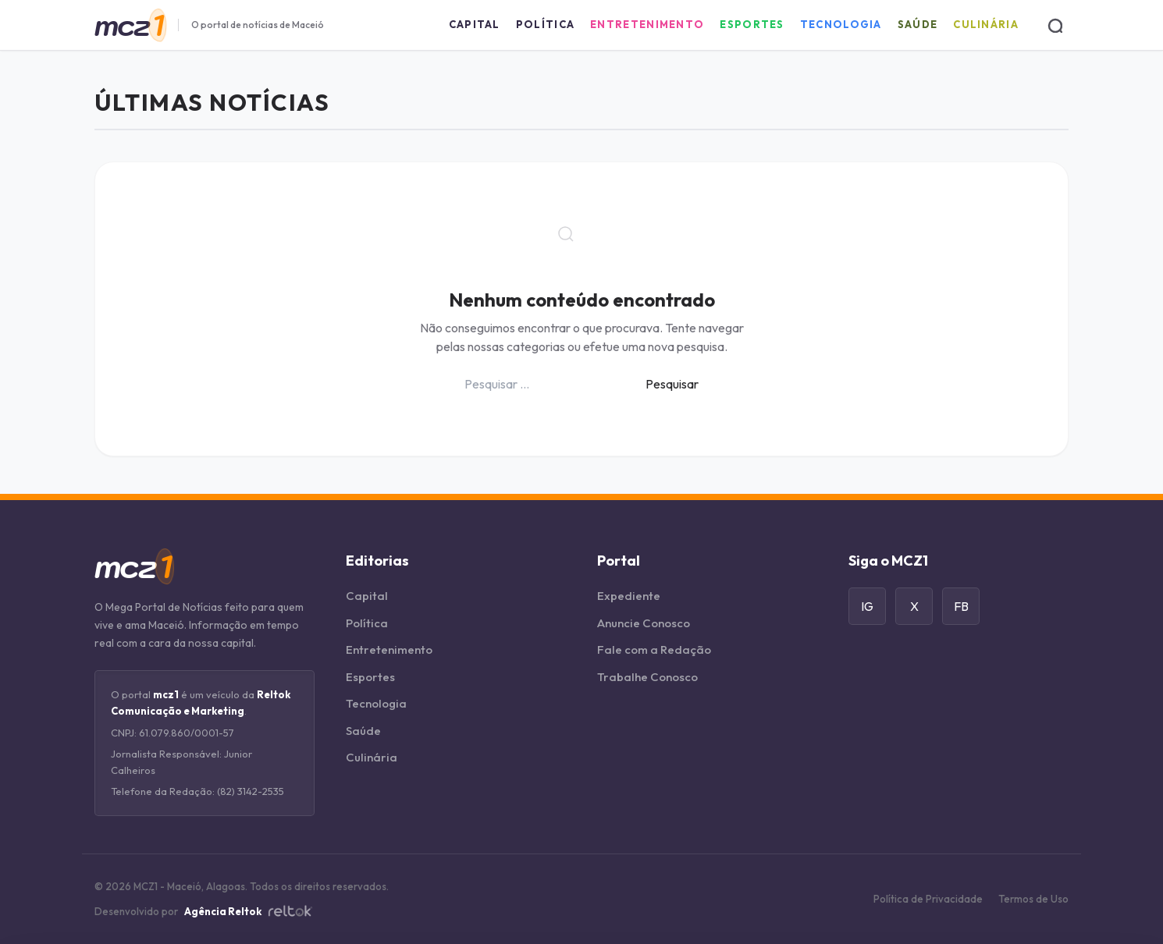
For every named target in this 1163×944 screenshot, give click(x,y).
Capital (474, 24)
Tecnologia (841, 24)
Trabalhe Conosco (647, 676)
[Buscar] (1054, 25)
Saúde (918, 24)
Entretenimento (647, 24)
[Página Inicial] (129, 25)
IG (867, 606)
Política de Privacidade (928, 899)
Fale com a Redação (654, 649)
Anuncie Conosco (643, 623)
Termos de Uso (1033, 899)
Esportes (752, 24)
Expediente (628, 595)
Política (545, 24)
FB (961, 606)
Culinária (986, 24)
